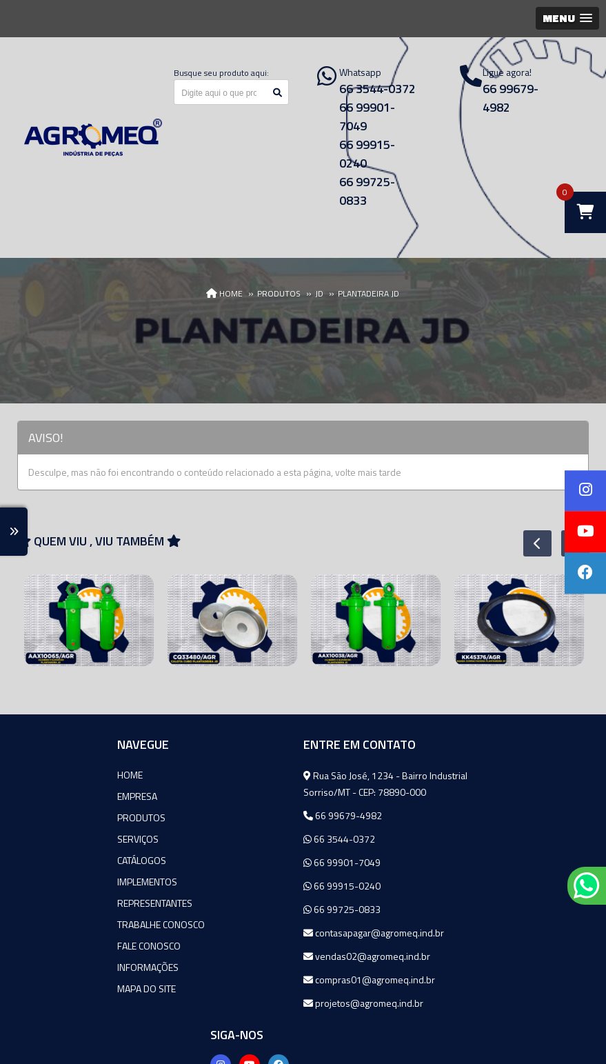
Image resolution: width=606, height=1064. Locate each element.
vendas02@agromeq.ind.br (274, 956)
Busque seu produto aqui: (221, 72)
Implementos (58, 881)
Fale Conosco (59, 945)
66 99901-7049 (249, 862)
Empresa (48, 796)
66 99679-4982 (250, 815)
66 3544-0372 (247, 839)
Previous (530, 543)
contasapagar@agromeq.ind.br (281, 932)
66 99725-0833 (249, 909)
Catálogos (52, 860)
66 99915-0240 (249, 886)
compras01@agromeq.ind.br (277, 979)
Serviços (48, 839)
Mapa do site (57, 988)
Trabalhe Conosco (71, 924)
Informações (58, 967)
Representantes (65, 903)
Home (40, 774)
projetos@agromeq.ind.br (271, 1003)
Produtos (52, 817)
